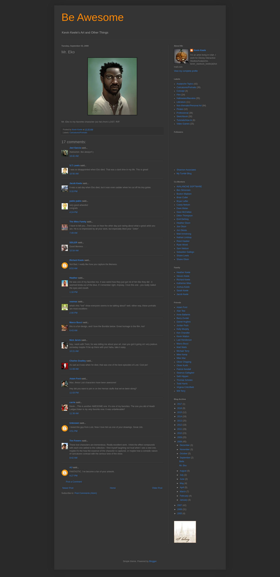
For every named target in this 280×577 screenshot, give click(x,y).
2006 (180, 509)
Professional (182, 113)
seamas (73, 301)
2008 (180, 441)
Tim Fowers (75, 440)
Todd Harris (182, 383)
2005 (180, 513)
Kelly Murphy (183, 329)
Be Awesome (92, 17)
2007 (180, 505)
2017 (180, 404)
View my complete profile (186, 71)
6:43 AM (73, 330)
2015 (180, 412)
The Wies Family (77, 221)
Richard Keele (76, 260)
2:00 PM (73, 313)
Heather (73, 278)
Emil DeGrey (183, 219)
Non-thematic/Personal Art (189, 105)
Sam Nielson (183, 248)
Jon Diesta (182, 230)
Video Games (183, 124)
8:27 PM (73, 475)
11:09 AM (74, 369)
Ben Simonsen (184, 190)
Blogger (152, 561)
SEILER (73, 242)
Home (113, 488)
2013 (180, 421)
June (182, 479)
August (183, 471)
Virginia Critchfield (185, 387)
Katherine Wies (184, 283)
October (184, 453)
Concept (181, 91)
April (182, 487)
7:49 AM (73, 233)
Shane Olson (183, 259)
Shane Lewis (183, 255)
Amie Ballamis (183, 314)
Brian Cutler (182, 197)
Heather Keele (183, 272)
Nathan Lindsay (184, 237)
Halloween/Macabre (186, 98)
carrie (72, 402)
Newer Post (67, 488)
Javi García (75, 148)
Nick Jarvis (75, 340)
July (182, 475)
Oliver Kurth (182, 365)
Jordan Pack (183, 325)
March (183, 491)
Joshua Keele (183, 287)
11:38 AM (74, 413)
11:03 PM (74, 393)
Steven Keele (183, 276)
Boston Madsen (184, 194)
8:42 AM (73, 458)
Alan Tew (181, 311)
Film (179, 94)
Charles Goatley (77, 361)
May (182, 483)
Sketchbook (182, 116)
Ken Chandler (183, 333)
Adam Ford (75, 378)
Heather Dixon (183, 223)
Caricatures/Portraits (78, 132)
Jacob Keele (75, 183)
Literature (181, 102)
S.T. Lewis (74, 165)
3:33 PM (73, 191)
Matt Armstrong (184, 234)
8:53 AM (73, 268)
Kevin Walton (183, 336)
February (184, 496)
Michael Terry (183, 351)
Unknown (74, 423)
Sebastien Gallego (185, 252)
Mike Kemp (182, 354)
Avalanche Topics (185, 84)
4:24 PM (73, 212)
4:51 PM (73, 431)
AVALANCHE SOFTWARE (189, 186)
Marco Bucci (75, 322)
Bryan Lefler (182, 201)
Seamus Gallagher (185, 373)
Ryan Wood (182, 244)
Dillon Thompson (185, 215)
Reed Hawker (183, 241)
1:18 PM (73, 292)
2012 (180, 425)
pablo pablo (75, 201)
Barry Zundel (183, 318)
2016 (180, 408)
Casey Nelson (183, 205)
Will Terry (181, 391)
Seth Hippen (182, 376)
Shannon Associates (186, 170)
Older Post (157, 488)
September (185, 457)
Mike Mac (181, 358)
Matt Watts (182, 347)
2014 (180, 416)
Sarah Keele (182, 290)
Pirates (180, 109)
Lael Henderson (184, 340)
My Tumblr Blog (184, 173)
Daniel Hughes (184, 322)
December (185, 445)
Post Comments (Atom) (85, 493)
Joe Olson (181, 226)
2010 (180, 433)
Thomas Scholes (184, 380)
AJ (70, 467)
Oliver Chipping (184, 362)
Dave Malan (182, 208)
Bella (181, 461)
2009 (180, 437)
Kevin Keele (200, 50)
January (184, 500)
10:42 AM (74, 156)
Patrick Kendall (184, 369)
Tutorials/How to (184, 120)
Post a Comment (74, 482)
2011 (180, 429)
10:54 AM (74, 250)
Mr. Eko (183, 465)
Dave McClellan (184, 212)
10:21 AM (74, 351)
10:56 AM (74, 173)
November (185, 449)
